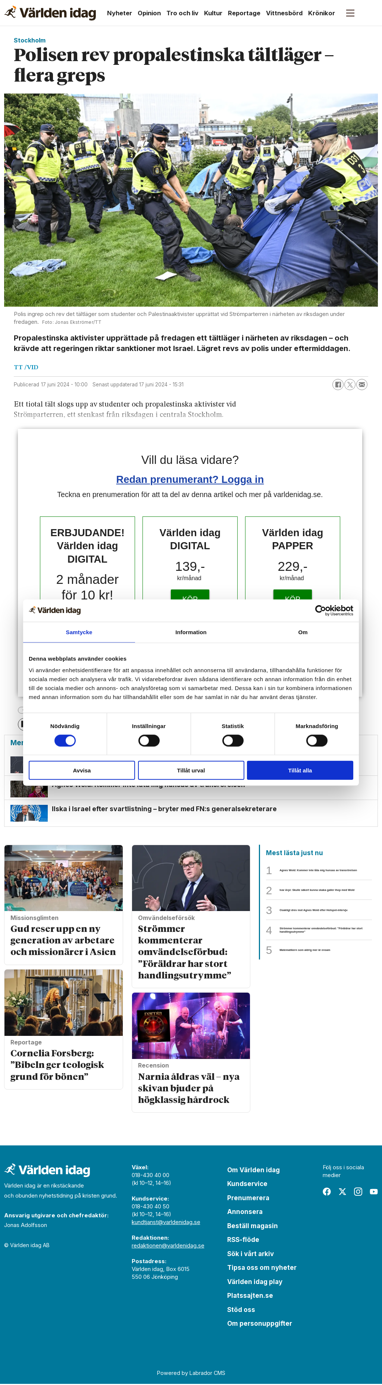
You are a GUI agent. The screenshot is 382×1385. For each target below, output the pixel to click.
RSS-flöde (243, 1241)
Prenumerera (248, 1199)
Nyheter (119, 13)
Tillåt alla (300, 770)
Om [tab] (302, 632)
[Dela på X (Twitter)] (350, 384)
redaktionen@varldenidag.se (168, 1246)
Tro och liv (182, 13)
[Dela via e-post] (361, 384)
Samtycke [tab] (79, 632)
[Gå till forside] (50, 13)
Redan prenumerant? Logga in (190, 479)
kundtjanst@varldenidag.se (166, 1223)
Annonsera (245, 1213)
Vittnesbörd (284, 13)
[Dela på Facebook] (338, 384)
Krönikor (321, 13)
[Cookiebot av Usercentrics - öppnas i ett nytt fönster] (320, 610)
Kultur (213, 13)
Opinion (149, 13)
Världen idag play (254, 1283)
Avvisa (82, 770)
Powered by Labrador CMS (191, 1374)
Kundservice (247, 1185)
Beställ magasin (252, 1227)
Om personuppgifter (259, 1325)
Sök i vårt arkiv (250, 1255)
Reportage (244, 13)
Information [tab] (191, 632)
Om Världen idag (253, 1171)
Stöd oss (241, 1311)
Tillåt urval (191, 770)
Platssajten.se (250, 1297)
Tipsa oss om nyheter (262, 1269)
